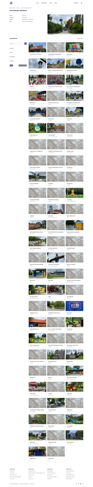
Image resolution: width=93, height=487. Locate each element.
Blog (56, 2)
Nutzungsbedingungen (14, 483)
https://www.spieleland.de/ (27, 21)
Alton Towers (49, 474)
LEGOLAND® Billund (70, 474)
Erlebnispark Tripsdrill (70, 476)
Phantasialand (31, 474)
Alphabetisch (80, 38)
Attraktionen (44, 2)
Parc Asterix (30, 478)
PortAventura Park (13, 474)
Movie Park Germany (51, 473)
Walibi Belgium (50, 471)
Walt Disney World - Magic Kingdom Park (36, 473)
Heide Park (12, 478)
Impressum (32, 483)
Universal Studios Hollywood (15, 476)
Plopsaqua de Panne (70, 471)
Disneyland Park (31, 471)
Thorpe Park (68, 473)
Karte (51, 2)
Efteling (30, 476)
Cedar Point (12, 473)
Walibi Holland (69, 478)
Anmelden (76, 2)
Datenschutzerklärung (24, 483)
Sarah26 (52, 34)
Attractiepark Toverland (52, 476)
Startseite (12, 7)
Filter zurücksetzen (22, 65)
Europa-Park (12, 471)
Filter (11, 65)
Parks (37, 2)
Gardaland (49, 478)
